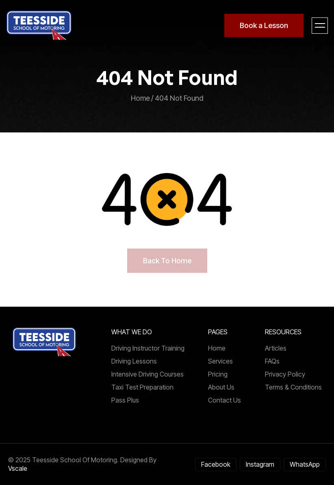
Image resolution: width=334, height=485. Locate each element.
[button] (320, 25)
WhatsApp (305, 464)
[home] (39, 25)
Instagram (260, 464)
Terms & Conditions (293, 387)
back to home (167, 260)
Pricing (218, 374)
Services (220, 361)
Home (217, 348)
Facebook (215, 464)
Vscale (17, 468)
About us (221, 387)
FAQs (272, 361)
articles (275, 348)
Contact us (224, 400)
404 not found (179, 98)
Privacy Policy (285, 374)
